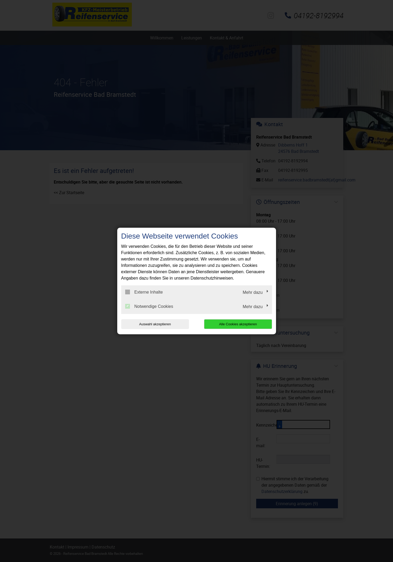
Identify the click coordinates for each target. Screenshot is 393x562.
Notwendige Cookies (149, 306)
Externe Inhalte (144, 292)
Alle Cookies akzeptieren (238, 324)
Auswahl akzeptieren (155, 324)
